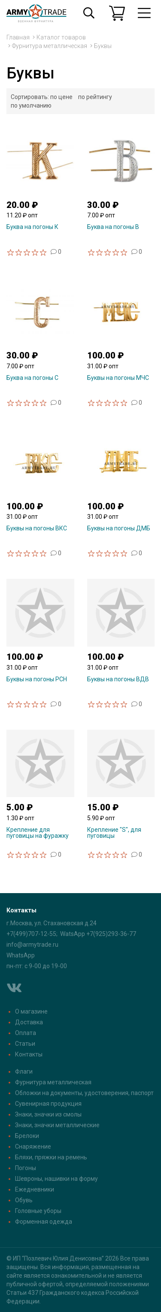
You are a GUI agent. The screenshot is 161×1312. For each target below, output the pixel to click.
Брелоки (27, 1135)
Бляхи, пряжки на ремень (51, 1157)
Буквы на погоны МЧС (118, 377)
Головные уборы (38, 1210)
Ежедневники (34, 1189)
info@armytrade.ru (32, 944)
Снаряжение (33, 1146)
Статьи (25, 1043)
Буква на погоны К (32, 226)
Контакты (29, 1054)
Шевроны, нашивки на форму (56, 1178)
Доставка (29, 1022)
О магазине (31, 1011)
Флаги (24, 1071)
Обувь (24, 1200)
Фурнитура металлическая (49, 45)
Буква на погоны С (32, 377)
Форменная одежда (43, 1221)
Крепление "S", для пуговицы (114, 832)
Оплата (25, 1032)
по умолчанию (31, 105)
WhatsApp (20, 955)
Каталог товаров (61, 37)
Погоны (25, 1168)
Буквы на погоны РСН (36, 679)
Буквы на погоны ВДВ (118, 679)
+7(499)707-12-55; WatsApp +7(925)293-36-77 (71, 933)
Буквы (103, 45)
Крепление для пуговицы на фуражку (37, 832)
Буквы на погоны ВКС (36, 528)
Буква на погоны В (113, 226)
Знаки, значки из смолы (48, 1114)
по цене (61, 96)
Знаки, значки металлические (57, 1125)
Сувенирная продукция (48, 1103)
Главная (18, 37)
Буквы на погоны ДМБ (118, 528)
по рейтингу (95, 96)
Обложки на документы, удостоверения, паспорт (84, 1092)
